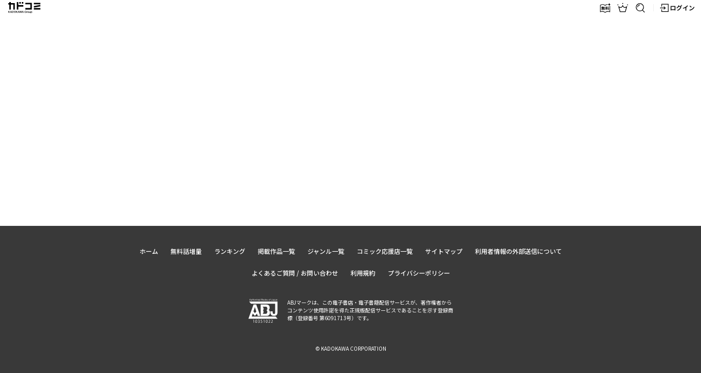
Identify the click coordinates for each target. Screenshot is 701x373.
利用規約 (362, 272)
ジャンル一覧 (325, 251)
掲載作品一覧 (276, 251)
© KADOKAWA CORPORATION (350, 348)
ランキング (229, 251)
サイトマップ (443, 251)
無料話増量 (186, 251)
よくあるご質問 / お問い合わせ (294, 272)
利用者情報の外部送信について (518, 251)
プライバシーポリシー (419, 272)
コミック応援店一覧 (385, 251)
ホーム (148, 251)
